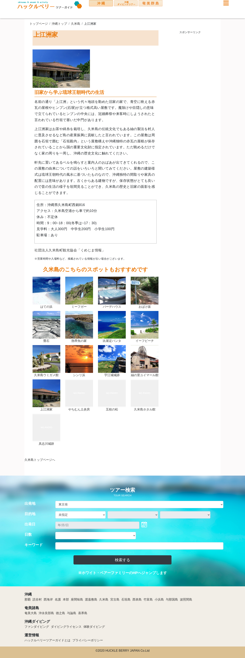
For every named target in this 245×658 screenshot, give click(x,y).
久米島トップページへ (39, 459)
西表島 (137, 599)
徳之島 (60, 613)
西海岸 (48, 599)
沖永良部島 (46, 613)
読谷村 (37, 599)
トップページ (38, 23)
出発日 (29, 524)
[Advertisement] (189, 93)
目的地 (29, 514)
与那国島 (172, 599)
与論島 (71, 613)
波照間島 (186, 599)
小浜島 (159, 599)
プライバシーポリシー (87, 640)
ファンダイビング (36, 626)
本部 (66, 599)
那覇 (27, 599)
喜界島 (82, 613)
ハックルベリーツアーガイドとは (47, 640)
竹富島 (148, 599)
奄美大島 (30, 613)
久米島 (75, 23)
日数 (28, 534)
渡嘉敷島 (91, 599)
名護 (58, 599)
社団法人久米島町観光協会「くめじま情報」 (69, 250)
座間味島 (77, 599)
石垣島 (126, 599)
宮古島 (114, 599)
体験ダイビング (94, 626)
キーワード (33, 545)
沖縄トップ (59, 23)
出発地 (29, 503)
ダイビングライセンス (66, 626)
